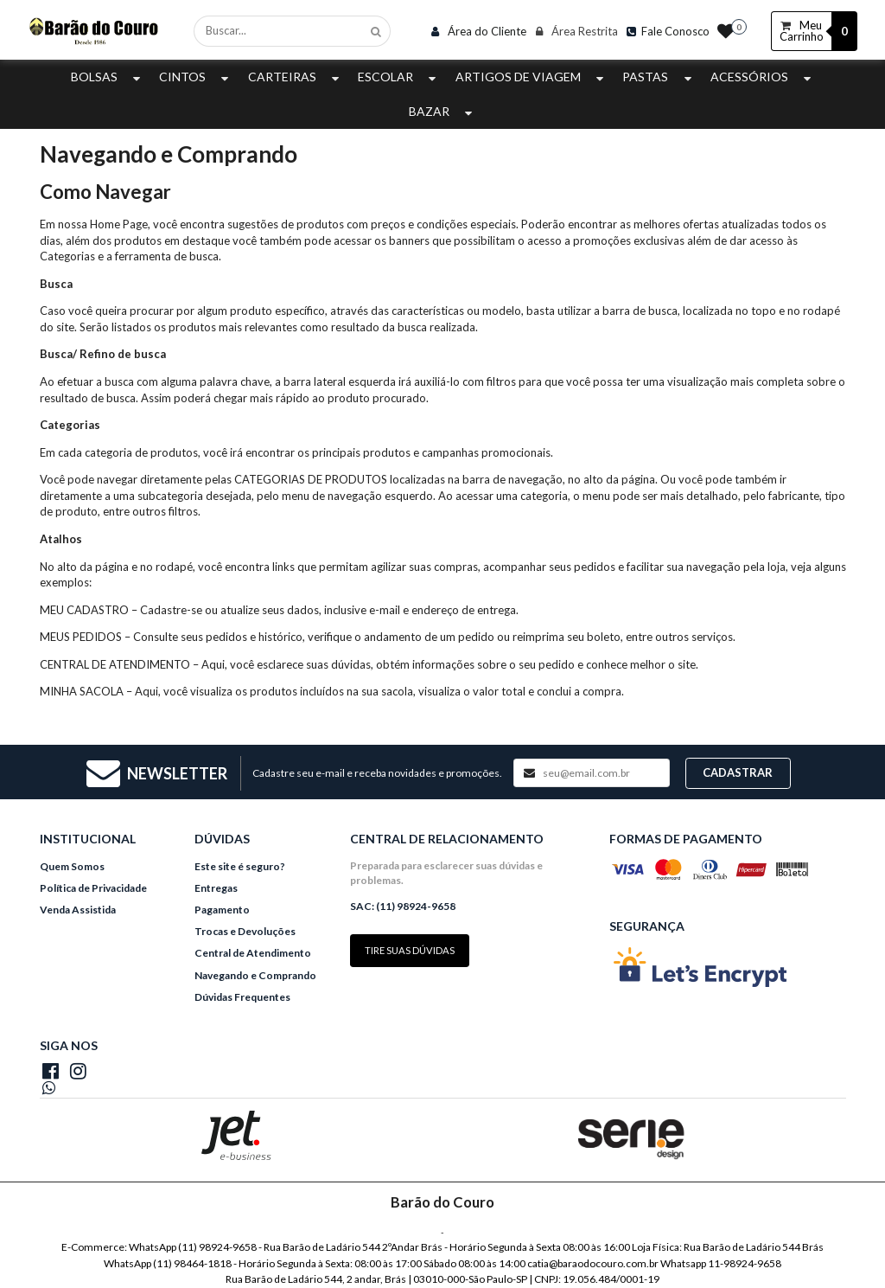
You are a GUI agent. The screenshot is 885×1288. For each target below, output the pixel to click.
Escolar (399, 76)
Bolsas (107, 76)
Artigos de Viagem (531, 76)
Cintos (195, 76)
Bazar (442, 111)
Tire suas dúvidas (410, 950)
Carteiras (295, 76)
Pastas (658, 76)
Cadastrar (738, 772)
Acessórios (762, 76)
